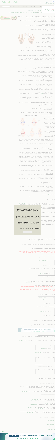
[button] (27, 232)
